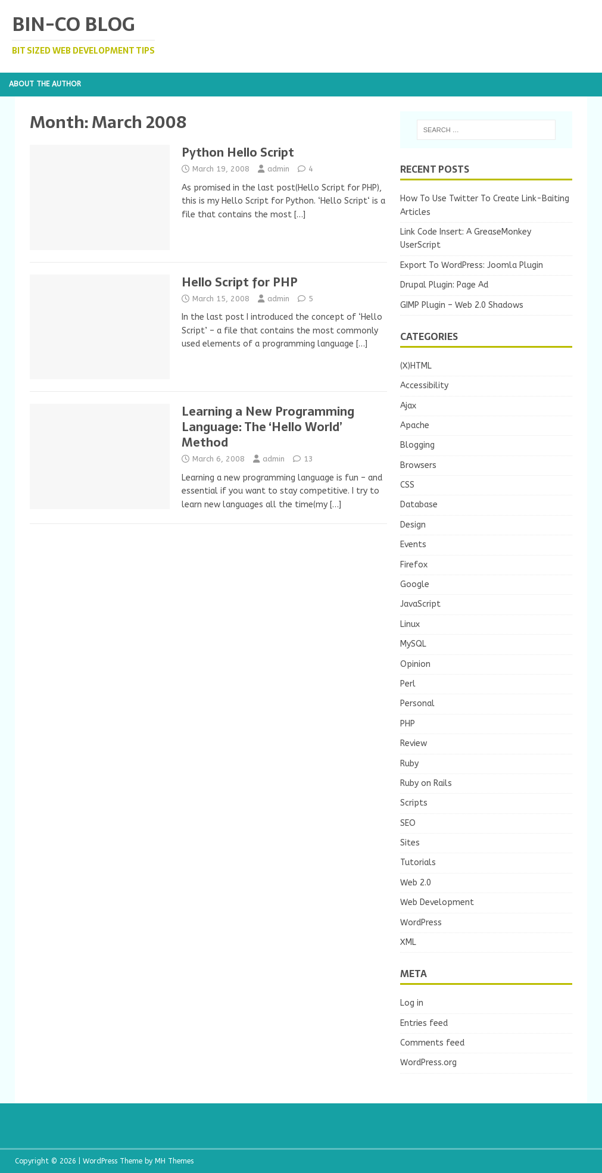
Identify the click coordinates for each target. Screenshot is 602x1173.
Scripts (414, 803)
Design (413, 525)
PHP (407, 724)
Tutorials (418, 862)
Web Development (437, 902)
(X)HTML (416, 366)
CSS (407, 485)
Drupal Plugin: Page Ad (444, 285)
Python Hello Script (238, 152)
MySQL (413, 644)
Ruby (409, 764)
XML (408, 942)
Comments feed (432, 1043)
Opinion (415, 664)
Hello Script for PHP (240, 282)
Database (419, 505)
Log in (411, 1003)
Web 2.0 (415, 883)
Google (414, 584)
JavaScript (420, 604)
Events (413, 544)
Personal (417, 703)
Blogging (417, 445)
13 (308, 458)
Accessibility (424, 385)
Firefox (414, 565)
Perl (408, 684)
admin (278, 168)
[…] (299, 215)
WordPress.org (428, 1062)
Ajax (408, 406)
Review (413, 743)
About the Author (45, 84)
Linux (410, 624)
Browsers (418, 465)
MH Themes (174, 1161)
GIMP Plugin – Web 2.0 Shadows (461, 305)
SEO (408, 823)
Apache (414, 425)
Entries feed (424, 1023)
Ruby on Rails (426, 783)
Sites (410, 843)
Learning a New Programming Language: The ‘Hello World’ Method (268, 427)
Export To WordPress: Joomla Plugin (471, 265)
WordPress (421, 923)
